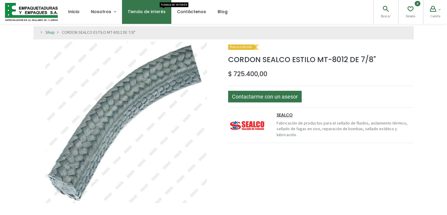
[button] (265, 96)
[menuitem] (73, 12)
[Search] (385, 10)
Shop (50, 33)
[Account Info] (435, 10)
